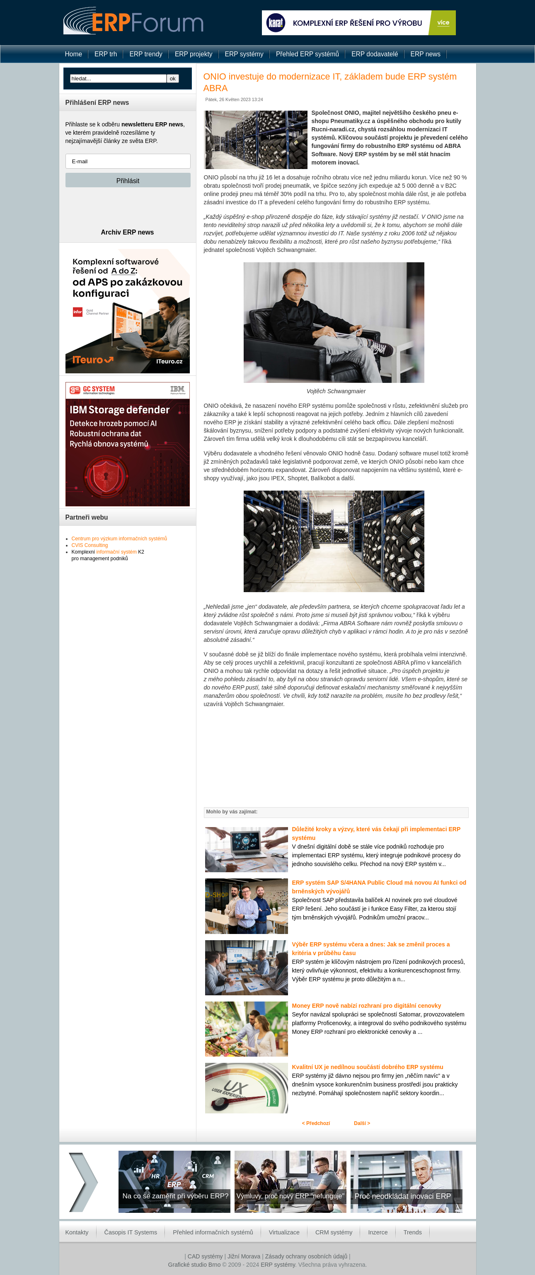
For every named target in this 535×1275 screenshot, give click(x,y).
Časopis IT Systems (130, 1232)
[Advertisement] (336, 757)
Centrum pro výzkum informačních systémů (119, 539)
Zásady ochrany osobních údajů (306, 1256)
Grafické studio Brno (194, 1264)
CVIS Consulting (90, 545)
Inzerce (377, 1232)
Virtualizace (284, 1232)
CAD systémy (205, 1256)
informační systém (117, 552)
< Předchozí (316, 1123)
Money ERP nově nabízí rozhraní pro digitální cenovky (366, 1005)
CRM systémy (334, 1232)
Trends (413, 1232)
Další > (362, 1123)
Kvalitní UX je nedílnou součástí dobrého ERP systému (367, 1067)
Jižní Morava (244, 1256)
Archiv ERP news (127, 232)
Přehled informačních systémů (213, 1232)
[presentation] (128, 207)
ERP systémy (278, 1264)
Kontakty (77, 1232)
